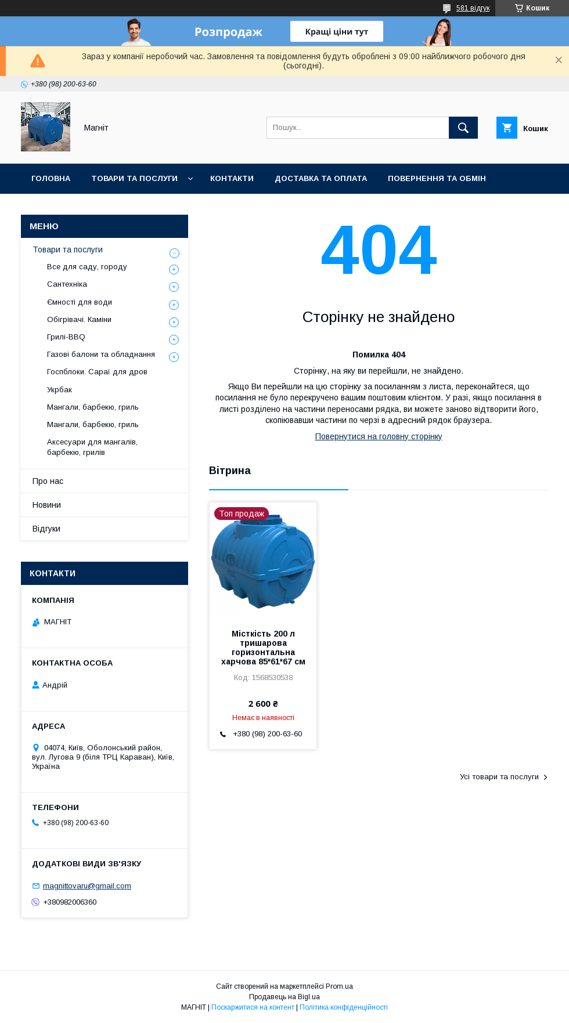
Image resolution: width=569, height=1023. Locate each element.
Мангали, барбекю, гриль (93, 407)
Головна (50, 178)
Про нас (48, 481)
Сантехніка (67, 284)
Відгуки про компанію (81, 208)
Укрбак (59, 389)
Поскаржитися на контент (252, 1007)
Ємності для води (79, 302)
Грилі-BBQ (66, 336)
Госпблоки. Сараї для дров (97, 371)
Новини (169, 208)
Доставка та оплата (321, 178)
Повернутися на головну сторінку (378, 436)
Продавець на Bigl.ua (284, 997)
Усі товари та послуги (499, 776)
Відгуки (46, 528)
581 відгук (472, 8)
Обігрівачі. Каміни (79, 319)
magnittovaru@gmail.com (87, 885)
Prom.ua (339, 986)
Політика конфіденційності (344, 1007)
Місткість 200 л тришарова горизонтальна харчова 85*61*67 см (263, 647)
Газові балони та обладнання (101, 354)
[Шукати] (463, 128)
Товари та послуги (134, 178)
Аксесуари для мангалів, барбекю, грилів (92, 447)
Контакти (232, 178)
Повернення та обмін (437, 178)
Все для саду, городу (87, 266)
